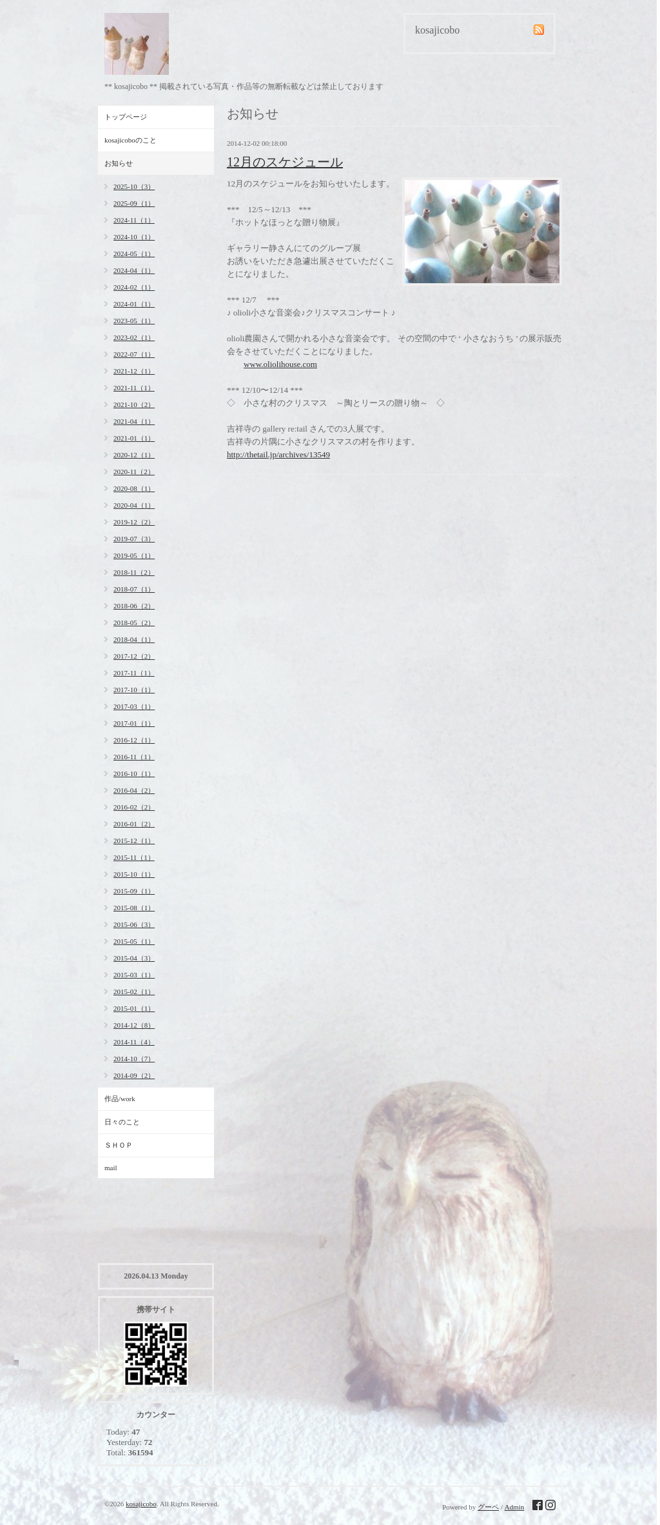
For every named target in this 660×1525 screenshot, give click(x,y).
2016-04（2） (134, 790)
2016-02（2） (134, 807)
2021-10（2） (134, 404)
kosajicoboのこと (130, 140)
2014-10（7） (134, 1058)
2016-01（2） (134, 824)
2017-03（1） (134, 706)
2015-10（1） (134, 874)
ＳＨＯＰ (118, 1145)
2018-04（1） (134, 639)
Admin (515, 1507)
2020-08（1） (134, 488)
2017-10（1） (134, 689)
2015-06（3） (134, 924)
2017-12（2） (134, 656)
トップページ (125, 117)
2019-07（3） (134, 539)
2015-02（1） (134, 991)
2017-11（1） (134, 673)
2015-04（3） (134, 958)
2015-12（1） (134, 840)
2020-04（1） (134, 505)
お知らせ (118, 163)
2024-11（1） (134, 220)
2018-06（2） (134, 606)
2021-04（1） (134, 421)
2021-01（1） (134, 438)
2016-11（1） (134, 757)
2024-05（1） (134, 253)
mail (110, 1167)
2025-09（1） (134, 203)
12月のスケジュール (285, 162)
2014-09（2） (134, 1075)
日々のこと (122, 1122)
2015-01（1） (134, 1008)
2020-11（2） (134, 471)
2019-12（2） (134, 522)
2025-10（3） (134, 186)
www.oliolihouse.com (280, 364)
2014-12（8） (134, 1025)
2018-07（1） (134, 589)
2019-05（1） (134, 555)
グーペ (488, 1507)
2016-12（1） (134, 740)
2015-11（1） (134, 857)
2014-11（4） (134, 1042)
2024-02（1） (134, 287)
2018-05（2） (134, 622)
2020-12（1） (134, 455)
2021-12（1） (134, 371)
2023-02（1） (134, 337)
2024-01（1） (134, 304)
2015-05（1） (134, 941)
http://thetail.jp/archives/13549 (278, 454)
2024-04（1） (134, 270)
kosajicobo (141, 1504)
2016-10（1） (134, 773)
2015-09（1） (134, 891)
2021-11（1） (134, 388)
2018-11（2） (134, 572)
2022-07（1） (134, 354)
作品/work (119, 1098)
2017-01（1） (134, 723)
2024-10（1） (134, 237)
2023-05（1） (134, 320)
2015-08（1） (134, 908)
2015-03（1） (134, 975)
